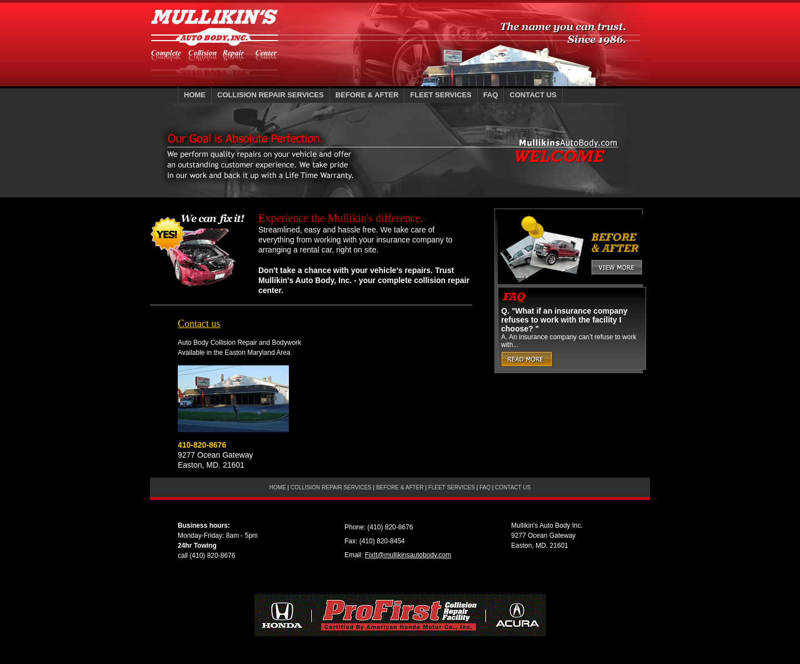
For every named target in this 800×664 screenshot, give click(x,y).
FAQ (490, 95)
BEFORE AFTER (367, 95)
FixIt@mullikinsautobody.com (408, 555)
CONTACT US (532, 95)
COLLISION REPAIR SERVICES (270, 95)
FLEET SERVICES (440, 95)
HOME (195, 95)
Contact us (199, 323)
